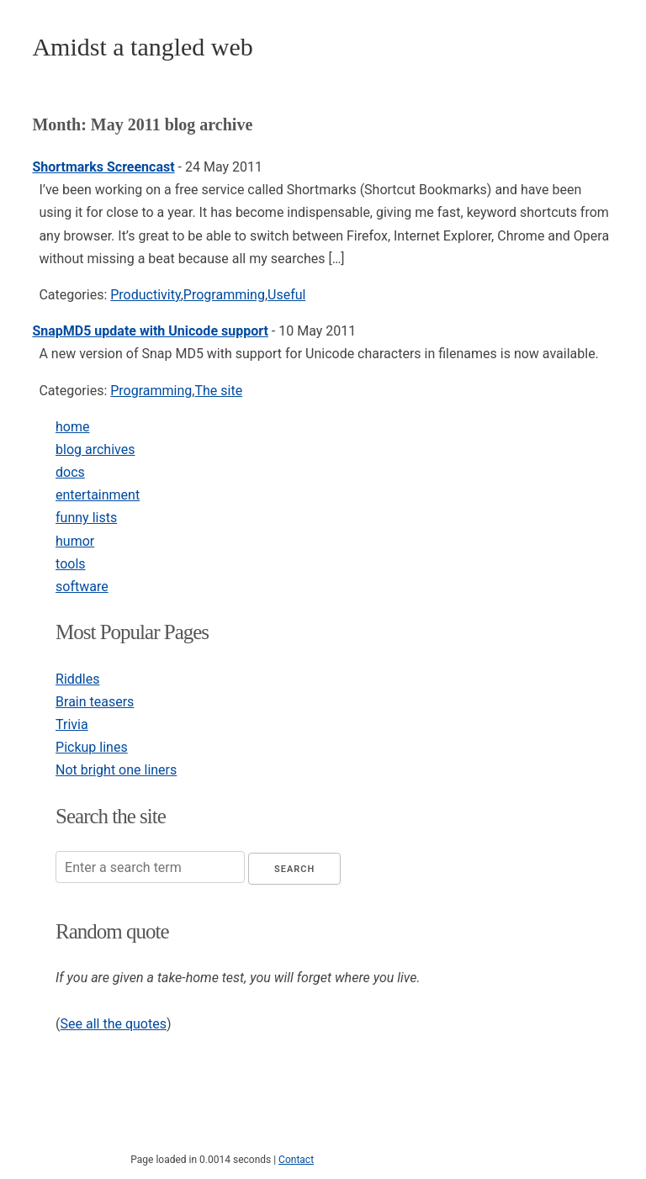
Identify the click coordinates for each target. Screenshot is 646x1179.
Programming (224, 295)
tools (70, 564)
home (72, 427)
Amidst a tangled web (142, 47)
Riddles (77, 679)
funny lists (86, 518)
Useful (286, 295)
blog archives (95, 449)
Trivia (72, 724)
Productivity (145, 295)
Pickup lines (92, 747)
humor (75, 541)
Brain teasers (95, 702)
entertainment (98, 495)
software (82, 587)
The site (218, 391)
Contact (296, 1160)
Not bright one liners (116, 770)
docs (70, 472)
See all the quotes (114, 1024)
